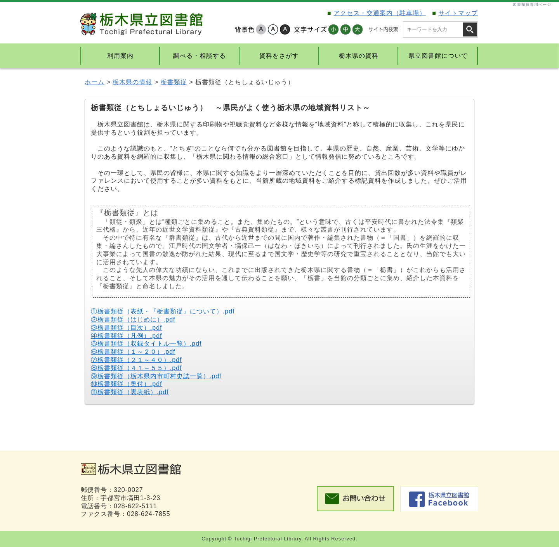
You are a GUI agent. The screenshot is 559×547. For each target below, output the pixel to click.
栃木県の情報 (132, 82)
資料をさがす (279, 55)
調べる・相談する (199, 55)
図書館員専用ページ (532, 4)
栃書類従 (174, 82)
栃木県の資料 (358, 55)
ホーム (94, 82)
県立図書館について (438, 55)
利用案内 (120, 55)
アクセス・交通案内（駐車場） (379, 13)
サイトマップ (458, 13)
